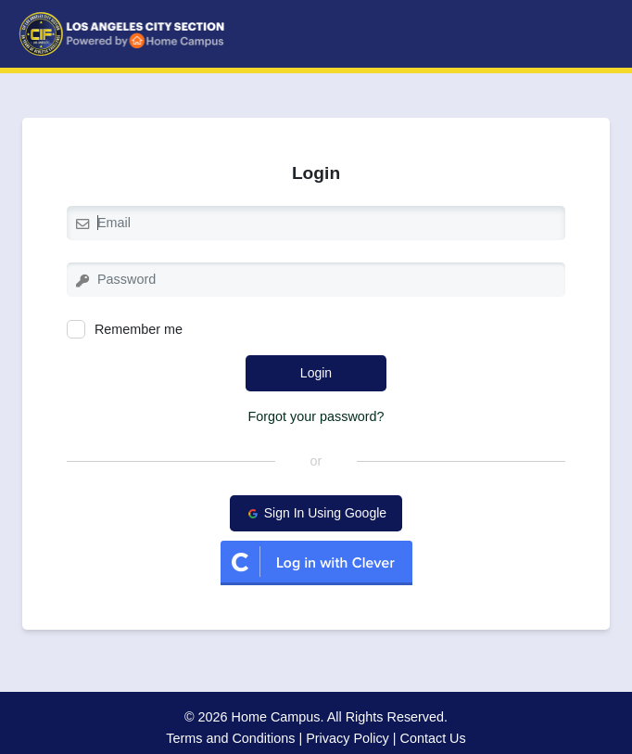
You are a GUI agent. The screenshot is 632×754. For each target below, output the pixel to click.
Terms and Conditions (230, 738)
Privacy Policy (347, 738)
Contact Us (433, 738)
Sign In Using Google (316, 513)
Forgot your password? (315, 416)
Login (316, 372)
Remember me (125, 329)
